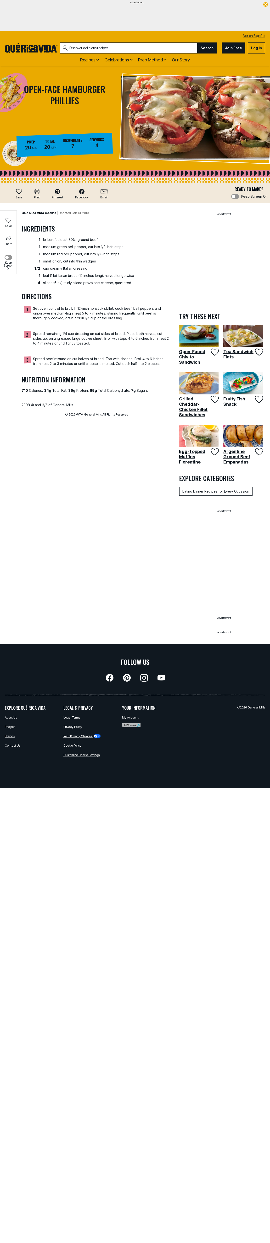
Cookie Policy (72, 745)
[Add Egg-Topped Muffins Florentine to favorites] (214, 451)
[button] (57, 194)
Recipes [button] (88, 59)
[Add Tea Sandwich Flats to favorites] (258, 352)
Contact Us (12, 745)
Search (207, 48)
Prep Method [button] (150, 59)
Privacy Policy (72, 727)
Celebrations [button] (117, 59)
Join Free (233, 48)
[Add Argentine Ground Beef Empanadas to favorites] (258, 451)
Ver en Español (254, 36)
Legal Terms (71, 717)
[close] (265, 5)
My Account (130, 717)
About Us (11, 717)
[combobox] (128, 48)
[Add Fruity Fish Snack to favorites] (258, 399)
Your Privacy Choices (82, 736)
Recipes (10, 727)
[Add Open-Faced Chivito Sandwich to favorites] (214, 352)
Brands (10, 736)
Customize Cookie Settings (81, 755)
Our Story (181, 59)
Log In (256, 48)
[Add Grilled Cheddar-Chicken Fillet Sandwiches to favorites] (214, 399)
